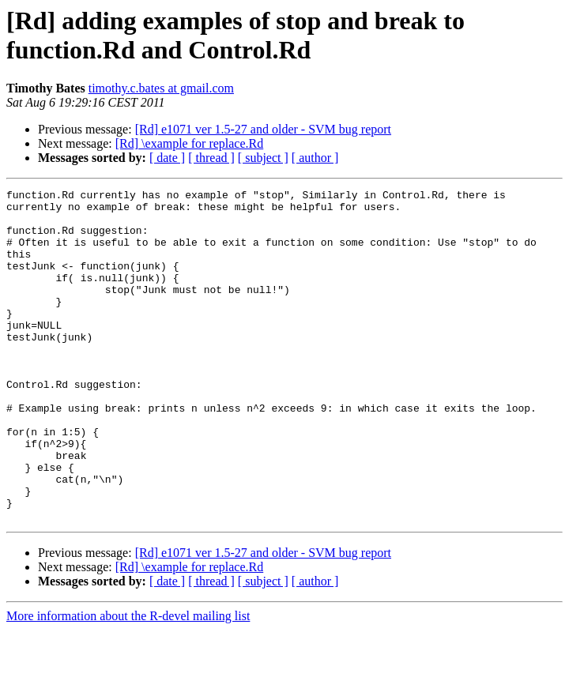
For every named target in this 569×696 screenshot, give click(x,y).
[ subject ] (263, 157)
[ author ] (315, 157)
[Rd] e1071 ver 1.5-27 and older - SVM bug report (263, 129)
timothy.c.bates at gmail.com (161, 88)
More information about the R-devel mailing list (128, 682)
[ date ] (167, 157)
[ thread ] (211, 157)
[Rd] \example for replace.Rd (189, 143)
